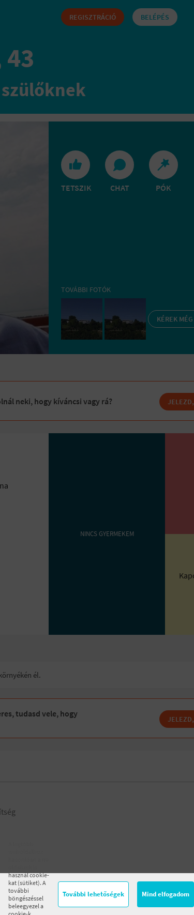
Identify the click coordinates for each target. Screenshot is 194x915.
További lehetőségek (93, 894)
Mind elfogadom (165, 894)
